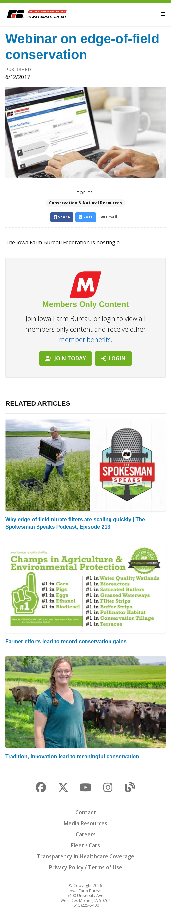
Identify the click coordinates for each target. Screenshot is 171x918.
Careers (86, 834)
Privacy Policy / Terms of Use (85, 867)
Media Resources (85, 823)
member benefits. (85, 339)
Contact (85, 812)
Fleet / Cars (85, 845)
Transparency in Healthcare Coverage (85, 856)
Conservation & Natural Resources (85, 203)
